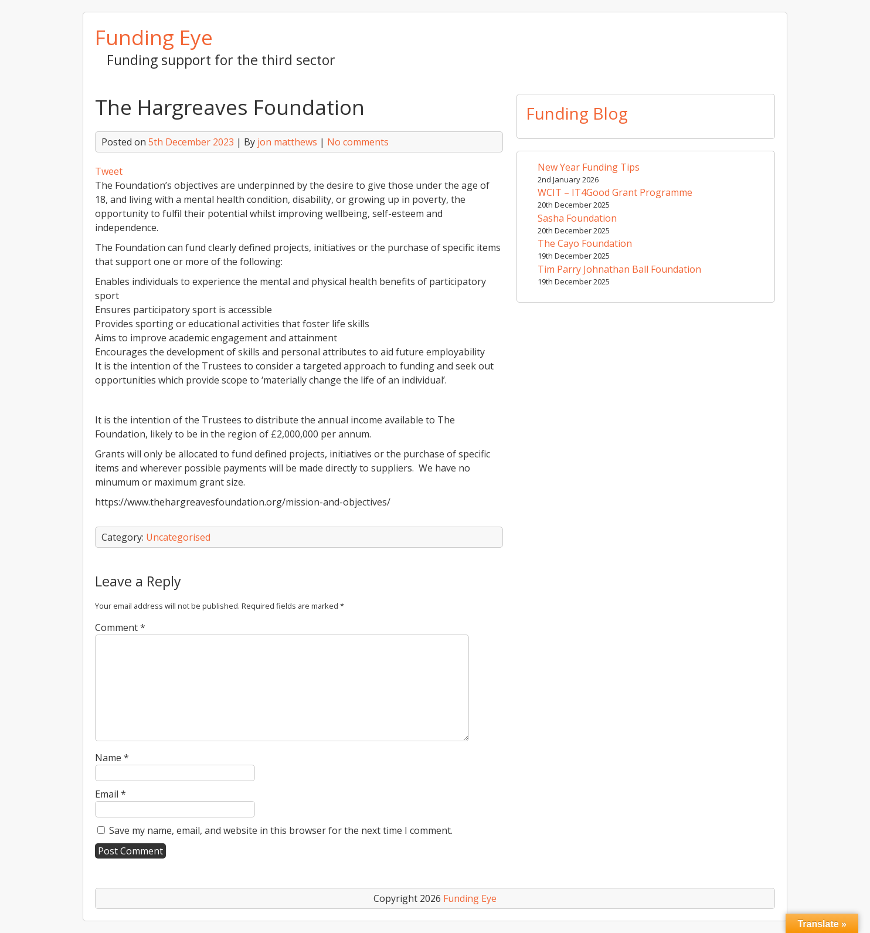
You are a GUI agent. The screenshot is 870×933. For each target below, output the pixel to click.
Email (110, 794)
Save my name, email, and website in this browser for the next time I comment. (281, 830)
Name (112, 757)
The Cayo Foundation (585, 243)
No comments (358, 141)
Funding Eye (154, 37)
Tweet (109, 171)
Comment (120, 627)
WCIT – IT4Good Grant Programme (615, 192)
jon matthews (287, 141)
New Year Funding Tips (589, 167)
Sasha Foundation (577, 218)
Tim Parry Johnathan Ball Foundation (619, 269)
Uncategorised (178, 537)
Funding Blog (577, 113)
